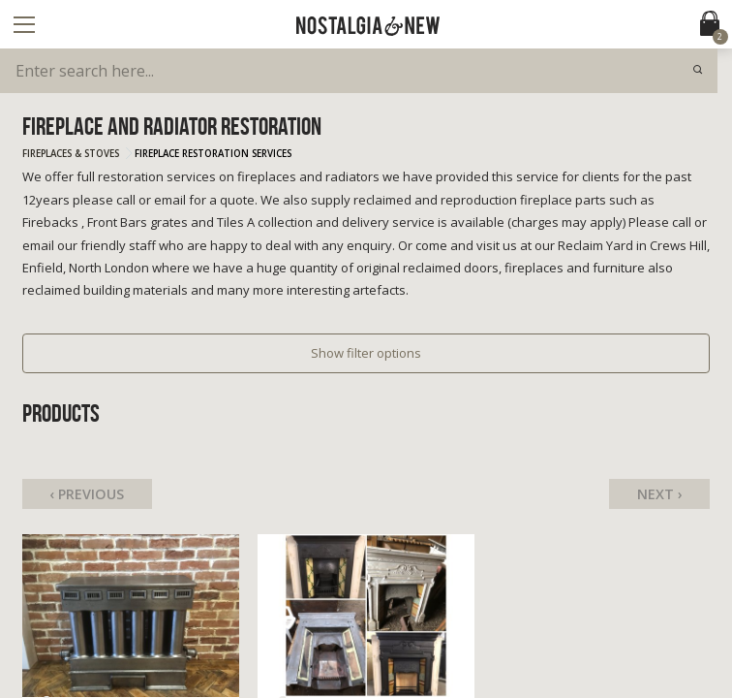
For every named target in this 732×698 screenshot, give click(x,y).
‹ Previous (86, 494)
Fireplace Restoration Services (213, 153)
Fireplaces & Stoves (70, 153)
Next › (660, 494)
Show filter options (366, 353)
